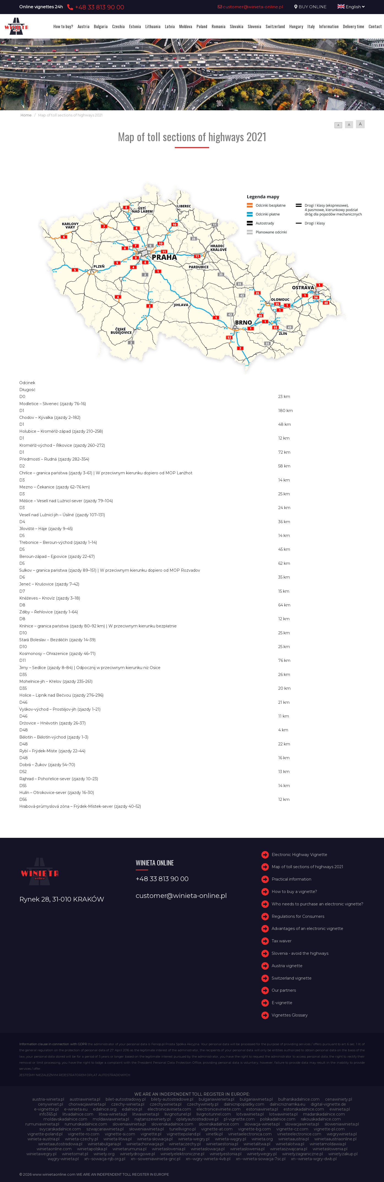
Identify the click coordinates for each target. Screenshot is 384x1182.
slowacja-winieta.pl (262, 1124)
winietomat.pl (75, 1153)
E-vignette (282, 1002)
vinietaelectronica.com (250, 1134)
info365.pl (48, 1114)
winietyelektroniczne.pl (182, 1153)
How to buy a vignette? (294, 891)
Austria (83, 26)
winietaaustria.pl (293, 1138)
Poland (202, 26)
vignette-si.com (120, 1134)
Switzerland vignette (292, 978)
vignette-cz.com (292, 1129)
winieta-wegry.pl (193, 1138)
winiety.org (104, 1153)
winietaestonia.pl (222, 1143)
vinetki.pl (214, 1134)
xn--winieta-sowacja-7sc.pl (260, 1158)
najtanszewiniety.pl (153, 1119)
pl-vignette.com (239, 1119)
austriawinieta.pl (85, 1099)
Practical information (291, 879)
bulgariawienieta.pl (216, 1099)
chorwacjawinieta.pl (87, 1104)
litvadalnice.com (77, 1114)
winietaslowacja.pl (208, 1148)
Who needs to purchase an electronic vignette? (317, 904)
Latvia (170, 26)
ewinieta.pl (339, 1109)
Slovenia (254, 26)
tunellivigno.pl (182, 1129)
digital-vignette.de (328, 1104)
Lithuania (152, 26)
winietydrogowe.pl (137, 1153)
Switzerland (275, 26)
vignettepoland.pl (183, 1134)
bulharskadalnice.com (299, 1099)
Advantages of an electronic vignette (307, 928)
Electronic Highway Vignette (299, 854)
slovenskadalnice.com (172, 1124)
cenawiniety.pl (338, 1099)
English (351, 6)
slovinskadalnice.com (219, 1124)
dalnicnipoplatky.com (244, 1104)
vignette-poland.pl (45, 1134)
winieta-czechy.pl (81, 1138)
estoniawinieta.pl (262, 1109)
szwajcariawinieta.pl (105, 1129)
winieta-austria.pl (43, 1138)
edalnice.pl (132, 1109)
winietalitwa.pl (257, 1143)
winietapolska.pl (92, 1148)
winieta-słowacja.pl (155, 1138)
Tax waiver (282, 940)
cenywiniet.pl (50, 1104)
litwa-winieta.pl (113, 1114)
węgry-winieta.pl (63, 1158)
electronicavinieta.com (169, 1109)
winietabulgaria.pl (104, 1143)
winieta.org (262, 1138)
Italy (311, 26)
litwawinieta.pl (145, 1114)
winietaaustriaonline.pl (335, 1138)
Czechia (118, 26)
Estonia (135, 26)
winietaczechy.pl (185, 1143)
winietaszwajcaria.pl (288, 1148)
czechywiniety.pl (202, 1104)
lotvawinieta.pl (250, 1114)
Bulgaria (101, 26)
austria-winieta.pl (48, 1099)
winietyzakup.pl (343, 1153)
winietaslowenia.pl (247, 1148)
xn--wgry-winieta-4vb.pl (208, 1158)
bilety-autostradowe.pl (172, 1099)
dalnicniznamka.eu (287, 1104)
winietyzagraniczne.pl (302, 1153)
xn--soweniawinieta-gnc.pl (155, 1158)
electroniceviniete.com (219, 1109)
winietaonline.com (54, 1148)
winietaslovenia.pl (168, 1148)
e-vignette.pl (46, 1109)
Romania (218, 26)
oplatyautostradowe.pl (197, 1119)
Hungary (296, 26)
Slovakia (236, 26)
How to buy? (63, 26)
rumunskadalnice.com (86, 1124)
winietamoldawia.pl (328, 1143)
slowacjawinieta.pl (302, 1124)
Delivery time (353, 26)
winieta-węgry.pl (230, 1138)
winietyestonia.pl (225, 1153)
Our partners (284, 990)
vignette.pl (151, 1134)
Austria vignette (287, 965)
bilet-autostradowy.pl (126, 1099)
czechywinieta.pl (165, 1104)
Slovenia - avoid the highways (300, 953)
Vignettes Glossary (290, 1015)
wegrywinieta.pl (342, 1134)
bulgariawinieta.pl (256, 1099)
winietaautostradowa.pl (60, 1143)
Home (26, 115)
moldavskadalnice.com (65, 1119)
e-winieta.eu (76, 1109)
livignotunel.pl (178, 1114)
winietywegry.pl (262, 1153)
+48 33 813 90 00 (95, 7)
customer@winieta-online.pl (250, 6)
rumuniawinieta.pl (42, 1124)
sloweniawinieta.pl (342, 1124)
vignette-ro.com (83, 1134)
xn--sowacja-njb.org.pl (104, 1158)
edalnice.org (104, 1109)
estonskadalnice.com (304, 1109)
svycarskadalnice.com (60, 1129)
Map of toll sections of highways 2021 (307, 866)
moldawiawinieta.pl (111, 1119)
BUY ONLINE (312, 6)
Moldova (185, 26)
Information (329, 26)
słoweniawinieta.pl (146, 1129)
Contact (375, 26)
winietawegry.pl (41, 1153)
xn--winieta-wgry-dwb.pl (314, 1158)
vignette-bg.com (254, 1129)
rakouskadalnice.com (321, 1119)
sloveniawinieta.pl (129, 1124)
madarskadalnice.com (324, 1114)
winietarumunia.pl (129, 1148)
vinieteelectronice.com (299, 1134)
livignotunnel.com (214, 1114)
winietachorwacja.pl (145, 1143)
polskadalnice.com (277, 1119)
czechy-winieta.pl (127, 1104)
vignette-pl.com (329, 1129)
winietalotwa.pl (290, 1143)
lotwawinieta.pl (283, 1114)
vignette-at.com (217, 1129)
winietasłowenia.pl (330, 1148)
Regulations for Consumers (298, 916)
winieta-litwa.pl (118, 1138)
